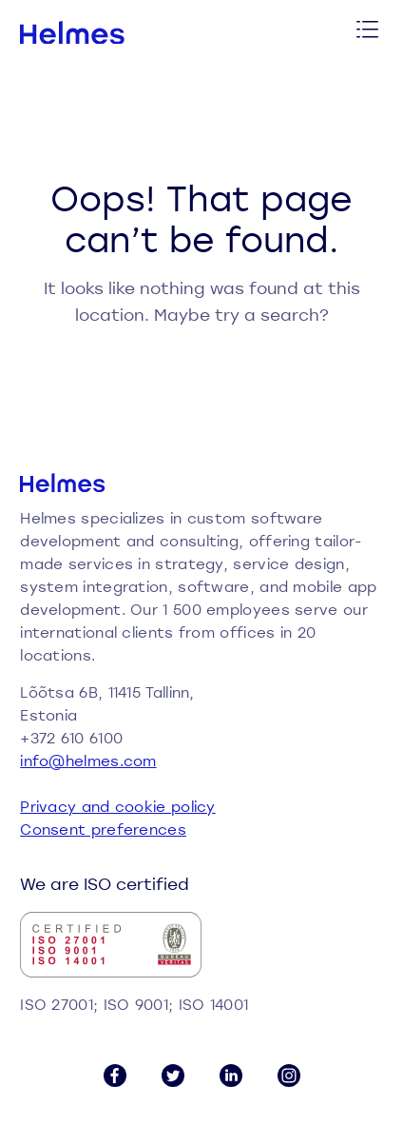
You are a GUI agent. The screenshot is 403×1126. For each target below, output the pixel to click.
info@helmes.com (88, 760)
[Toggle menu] (368, 31)
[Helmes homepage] (72, 33)
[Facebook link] (115, 1075)
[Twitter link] (173, 1075)
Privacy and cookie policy (118, 806)
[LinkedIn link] (231, 1075)
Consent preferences (103, 829)
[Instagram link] (289, 1075)
